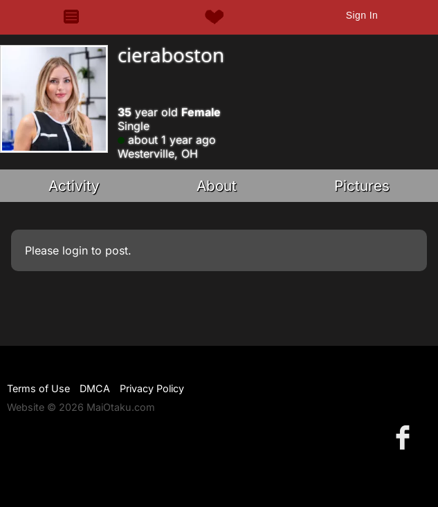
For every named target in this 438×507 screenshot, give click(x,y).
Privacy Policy (152, 388)
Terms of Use (38, 388)
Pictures (362, 185)
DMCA (95, 388)
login (75, 250)
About (217, 185)
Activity (74, 185)
